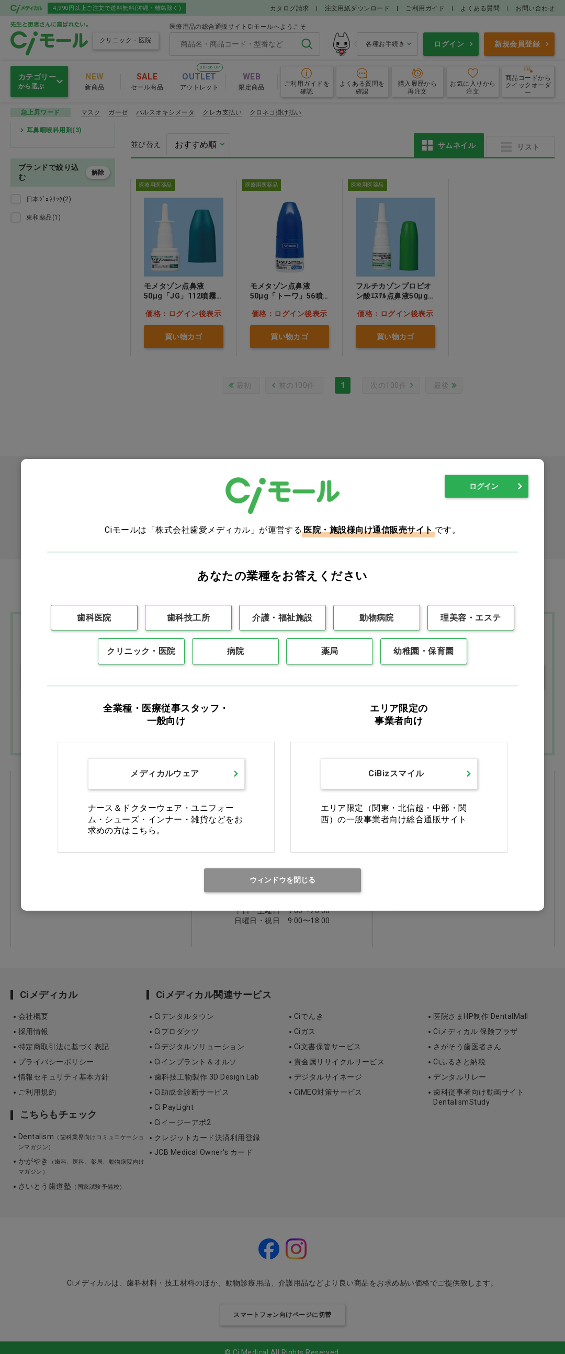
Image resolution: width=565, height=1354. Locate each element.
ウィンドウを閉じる (282, 880)
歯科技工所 (188, 618)
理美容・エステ (470, 618)
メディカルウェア (164, 773)
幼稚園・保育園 (423, 651)
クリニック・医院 (141, 651)
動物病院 (376, 618)
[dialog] (282, 684)
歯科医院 (94, 618)
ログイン (484, 486)
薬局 (329, 651)
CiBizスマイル (396, 773)
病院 (235, 651)
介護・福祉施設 (282, 618)
